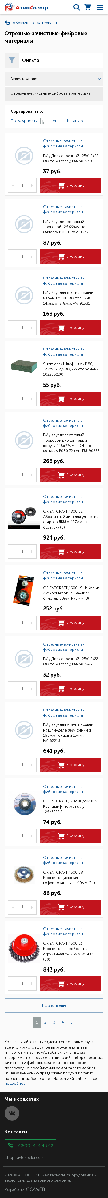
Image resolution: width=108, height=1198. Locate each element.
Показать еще (54, 1005)
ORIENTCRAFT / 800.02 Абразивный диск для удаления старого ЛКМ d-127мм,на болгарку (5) (70, 519)
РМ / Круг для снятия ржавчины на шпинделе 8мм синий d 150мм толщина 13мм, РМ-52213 (70, 733)
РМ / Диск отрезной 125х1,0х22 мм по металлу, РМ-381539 (70, 158)
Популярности (27, 121)
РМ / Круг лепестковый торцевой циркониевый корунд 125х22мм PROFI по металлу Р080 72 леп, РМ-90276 (71, 443)
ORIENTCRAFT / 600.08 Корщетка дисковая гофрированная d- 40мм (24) (69, 877)
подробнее (15, 1083)
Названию (74, 121)
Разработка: (25, 1189)
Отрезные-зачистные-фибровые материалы (63, 143)
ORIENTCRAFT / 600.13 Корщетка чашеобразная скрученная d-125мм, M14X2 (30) (68, 951)
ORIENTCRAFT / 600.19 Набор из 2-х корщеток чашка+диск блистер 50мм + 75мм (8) (71, 593)
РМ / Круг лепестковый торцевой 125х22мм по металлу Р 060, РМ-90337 (65, 227)
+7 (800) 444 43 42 (34, 1145)
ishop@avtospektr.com (24, 1157)
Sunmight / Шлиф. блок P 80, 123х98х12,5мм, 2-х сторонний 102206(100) (71, 369)
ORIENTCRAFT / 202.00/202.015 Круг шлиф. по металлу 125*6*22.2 (70, 806)
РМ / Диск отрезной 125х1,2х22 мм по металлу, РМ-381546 (70, 661)
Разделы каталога (55, 79)
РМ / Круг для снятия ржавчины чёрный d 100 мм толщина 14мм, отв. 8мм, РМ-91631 (70, 298)
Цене (55, 121)
